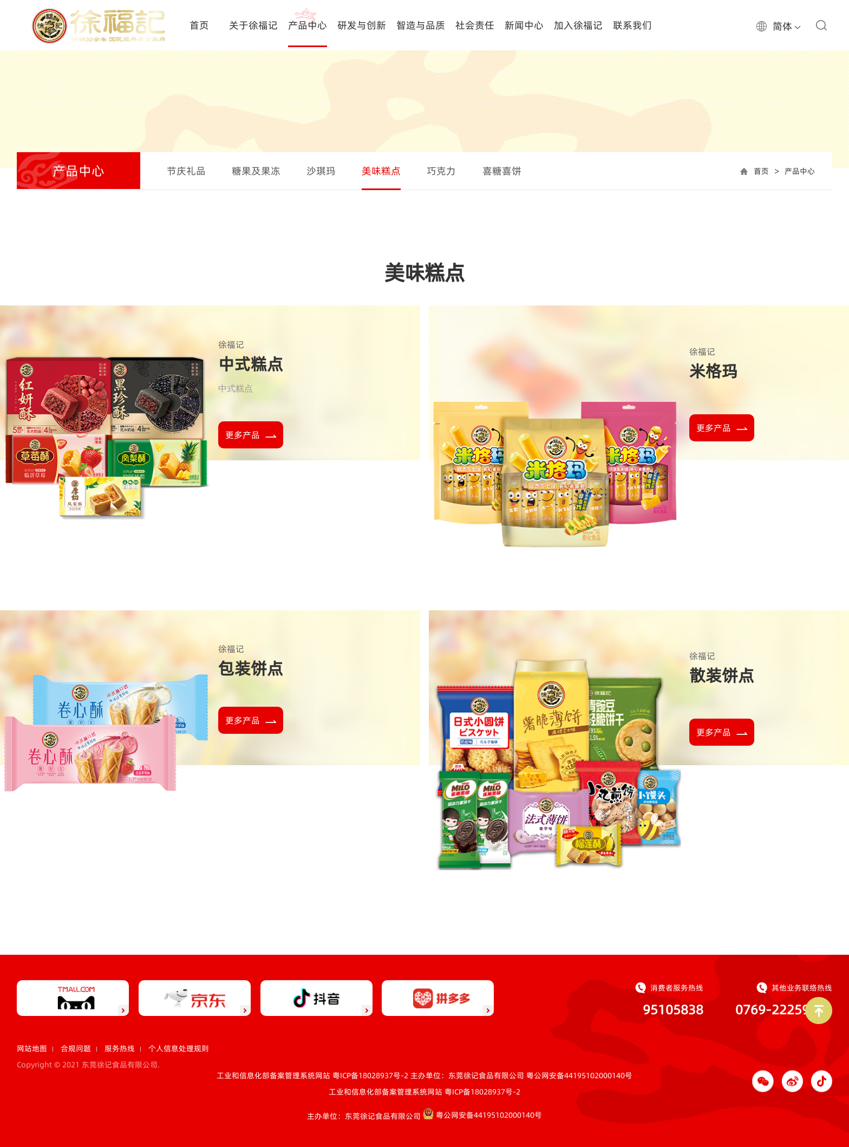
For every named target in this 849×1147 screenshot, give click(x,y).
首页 (761, 171)
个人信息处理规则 (178, 1048)
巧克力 (441, 171)
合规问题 (76, 1048)
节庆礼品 (186, 171)
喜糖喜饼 (501, 171)
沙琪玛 (321, 171)
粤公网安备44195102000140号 (579, 1075)
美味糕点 (381, 171)
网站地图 (32, 1048)
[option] (424, 99)
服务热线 (120, 1048)
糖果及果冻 (256, 171)
